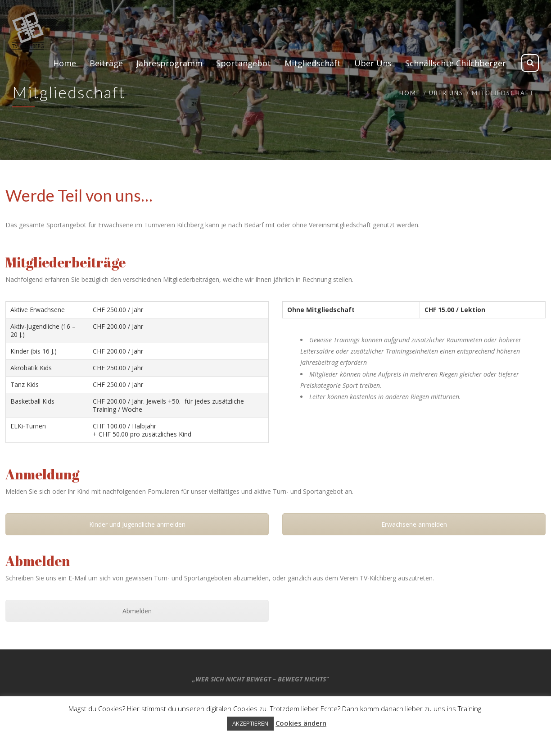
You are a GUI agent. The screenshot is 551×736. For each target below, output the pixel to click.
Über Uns (446, 93)
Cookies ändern (301, 722)
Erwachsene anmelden (414, 524)
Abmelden (137, 611)
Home (409, 93)
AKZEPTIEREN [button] (250, 723)
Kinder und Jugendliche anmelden (137, 524)
